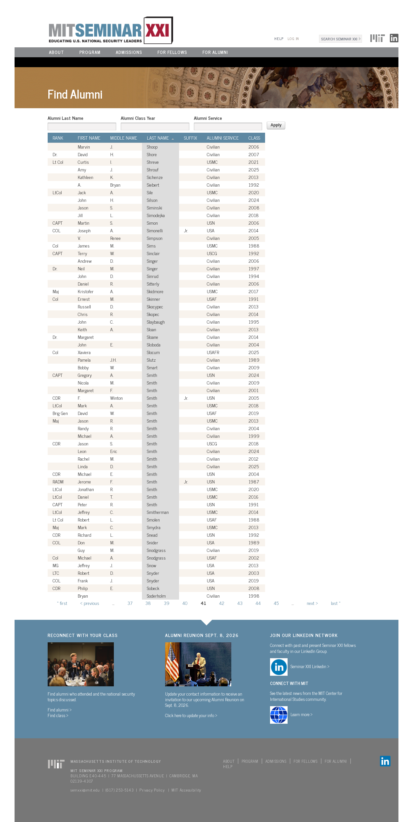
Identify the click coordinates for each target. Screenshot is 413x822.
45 (276, 603)
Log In (293, 38)
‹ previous (89, 603)
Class (254, 137)
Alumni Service (208, 117)
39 (166, 603)
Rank (58, 137)
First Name (89, 137)
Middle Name (123, 137)
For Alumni (215, 52)
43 (240, 603)
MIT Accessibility (186, 790)
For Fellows (172, 52)
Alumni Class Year (138, 117)
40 (185, 603)
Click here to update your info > (191, 715)
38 (148, 603)
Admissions (129, 52)
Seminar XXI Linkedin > (310, 666)
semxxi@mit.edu (85, 790)
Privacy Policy (151, 790)
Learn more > (302, 714)
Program (90, 52)
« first (62, 603)
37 (129, 603)
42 (221, 603)
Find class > (58, 715)
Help (278, 38)
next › (312, 603)
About (56, 52)
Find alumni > (60, 709)
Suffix (190, 137)
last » (336, 603)
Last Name (160, 137)
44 (258, 603)
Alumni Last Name (65, 117)
